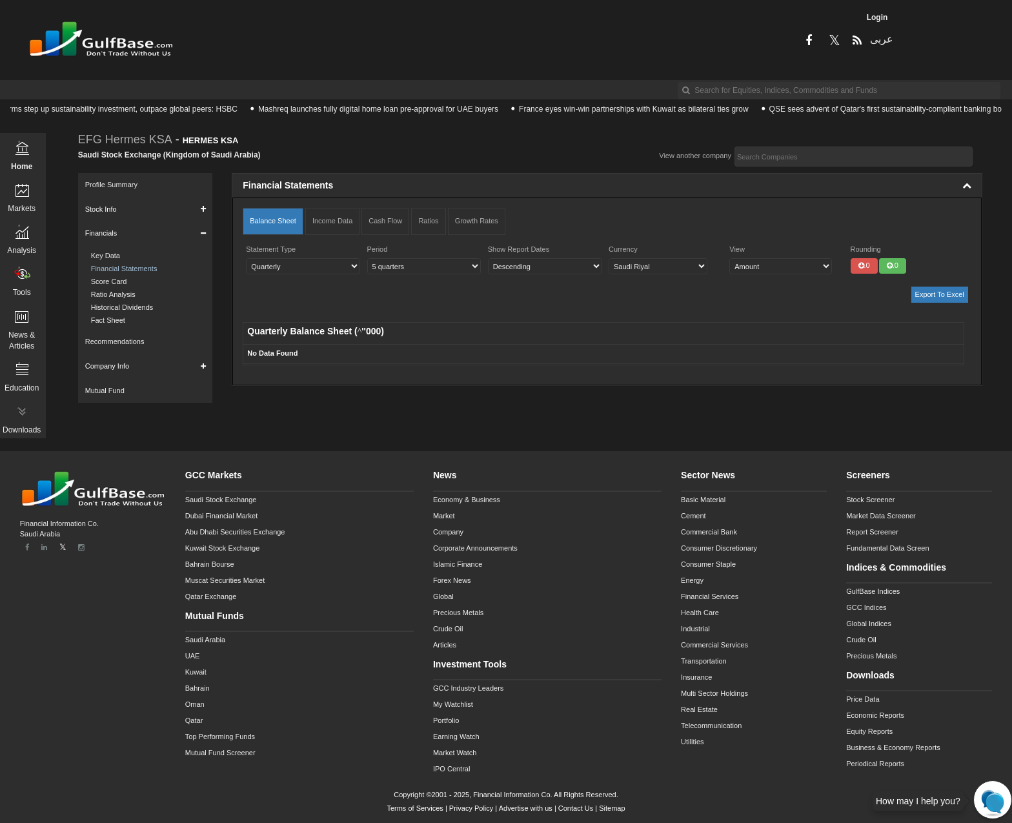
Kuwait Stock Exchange (222, 548)
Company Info (107, 366)
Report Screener (872, 532)
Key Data (105, 255)
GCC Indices (866, 607)
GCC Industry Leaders (468, 688)
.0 (864, 265)
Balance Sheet (273, 221)
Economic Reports (875, 715)
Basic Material (703, 499)
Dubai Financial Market (221, 516)
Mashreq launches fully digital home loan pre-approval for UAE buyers (383, 109)
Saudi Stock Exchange (221, 499)
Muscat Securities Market (225, 580)
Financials (101, 233)
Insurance (696, 677)
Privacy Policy (471, 808)
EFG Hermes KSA (125, 140)
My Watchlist (453, 704)
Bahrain (197, 688)
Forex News (452, 580)
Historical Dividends (122, 307)
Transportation (704, 661)
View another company (695, 155)
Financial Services (709, 596)
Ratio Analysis (113, 294)
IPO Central (451, 769)
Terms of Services (415, 808)
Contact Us (575, 808)
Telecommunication (711, 725)
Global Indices (868, 623)
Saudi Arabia (205, 640)
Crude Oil (448, 629)
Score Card (109, 281)
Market (444, 516)
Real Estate (699, 709)
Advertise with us (525, 808)
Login (877, 17)
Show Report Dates (518, 249)
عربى (880, 39)
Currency (623, 249)
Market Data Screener (881, 516)
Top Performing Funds (220, 736)
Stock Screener (870, 499)
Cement (693, 516)
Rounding (866, 249)
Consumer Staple (708, 564)
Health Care (700, 612)
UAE (192, 656)
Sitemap (612, 808)
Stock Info (101, 209)
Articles (444, 645)
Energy (692, 580)
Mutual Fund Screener (220, 753)
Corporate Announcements (475, 548)
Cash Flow (385, 221)
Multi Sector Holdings (714, 693)
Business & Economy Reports (893, 747)
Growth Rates (476, 221)
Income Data (332, 221)
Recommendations (115, 341)
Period (377, 249)
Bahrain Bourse (209, 564)
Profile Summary (111, 184)
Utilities (692, 742)
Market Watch (454, 753)
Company (448, 532)
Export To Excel (939, 294)
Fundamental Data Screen (887, 548)
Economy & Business (466, 499)
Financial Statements (124, 268)
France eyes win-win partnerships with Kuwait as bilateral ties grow (638, 109)
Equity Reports (869, 731)
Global (443, 596)
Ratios (428, 221)
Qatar (194, 720)
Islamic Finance (457, 564)
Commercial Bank (709, 532)
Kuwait (196, 672)
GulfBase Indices (873, 591)
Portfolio (446, 720)
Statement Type (271, 249)
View (737, 249)
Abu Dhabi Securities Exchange (235, 532)
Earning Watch (456, 736)
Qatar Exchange (211, 596)
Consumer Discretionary (719, 548)
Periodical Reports (875, 763)
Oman (195, 704)
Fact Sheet (108, 320)
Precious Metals (458, 612)
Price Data (862, 699)
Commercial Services (714, 645)
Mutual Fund (105, 390)
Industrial (695, 629)
